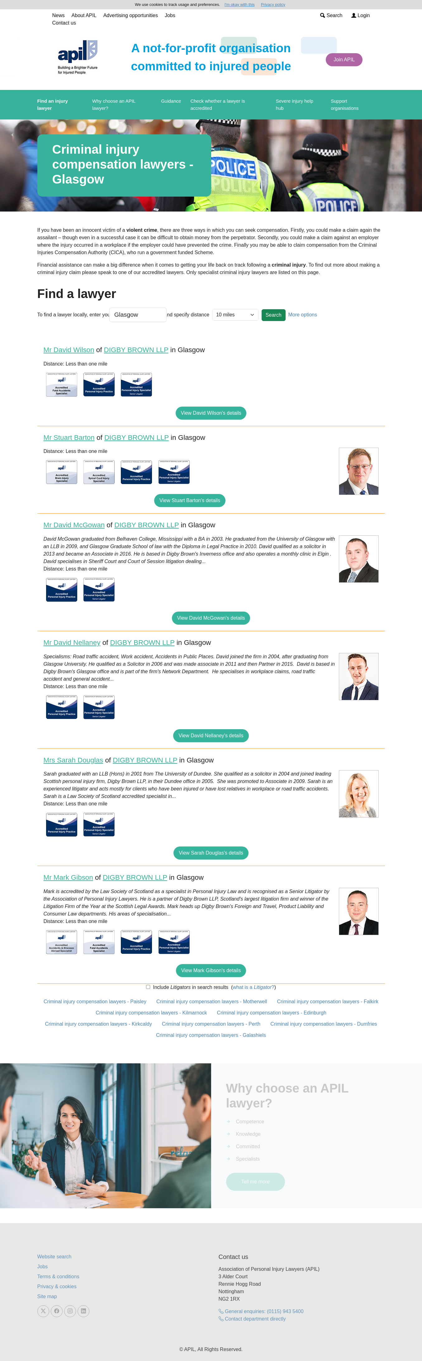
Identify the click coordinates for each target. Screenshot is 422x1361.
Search (331, 15)
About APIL (84, 15)
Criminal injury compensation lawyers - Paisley (95, 1001)
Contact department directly (252, 1318)
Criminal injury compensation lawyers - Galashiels (211, 1035)
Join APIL (344, 59)
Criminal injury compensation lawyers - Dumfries (323, 1024)
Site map (47, 1296)
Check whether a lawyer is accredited (217, 104)
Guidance (171, 101)
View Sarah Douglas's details (211, 852)
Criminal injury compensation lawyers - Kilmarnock (151, 1012)
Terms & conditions (58, 1276)
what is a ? (253, 987)
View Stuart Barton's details (189, 500)
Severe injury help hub (294, 104)
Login (360, 15)
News (58, 15)
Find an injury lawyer (52, 104)
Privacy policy (273, 4)
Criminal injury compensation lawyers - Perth (211, 1024)
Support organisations (344, 104)
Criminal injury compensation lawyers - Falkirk (327, 1001)
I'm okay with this (240, 4)
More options (302, 314)
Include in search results (190, 987)
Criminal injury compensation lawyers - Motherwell (211, 1001)
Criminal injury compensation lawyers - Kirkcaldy (98, 1024)
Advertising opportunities (130, 15)
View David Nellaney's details (210, 735)
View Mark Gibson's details (211, 970)
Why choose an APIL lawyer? (113, 104)
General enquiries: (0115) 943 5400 (261, 1311)
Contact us (64, 23)
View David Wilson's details (211, 413)
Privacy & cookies (57, 1286)
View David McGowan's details (211, 618)
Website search (54, 1256)
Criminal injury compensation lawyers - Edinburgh (271, 1012)
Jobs (170, 15)
